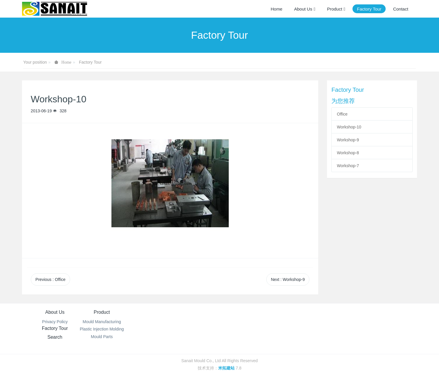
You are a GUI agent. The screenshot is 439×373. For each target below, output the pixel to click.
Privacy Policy (55, 321)
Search (252, 312)
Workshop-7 (348, 165)
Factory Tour (90, 62)
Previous (50, 279)
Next (288, 279)
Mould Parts (121, 336)
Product (121, 312)
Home (276, 8)
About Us (55, 312)
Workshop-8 (348, 152)
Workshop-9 (348, 140)
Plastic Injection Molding (121, 329)
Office (342, 114)
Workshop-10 (349, 127)
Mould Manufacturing (120, 321)
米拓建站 (227, 360)
